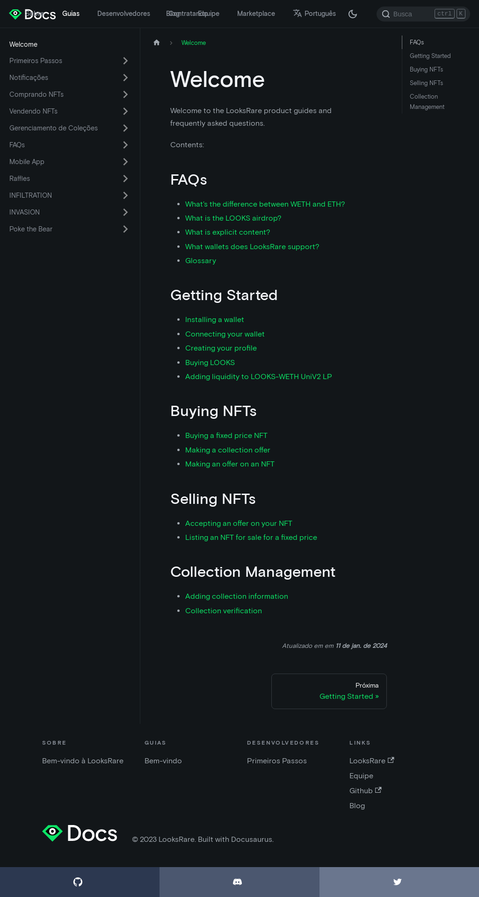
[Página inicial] (157, 43)
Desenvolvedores (123, 13)
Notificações (28, 77)
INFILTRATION (30, 195)
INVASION (24, 212)
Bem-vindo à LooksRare (82, 760)
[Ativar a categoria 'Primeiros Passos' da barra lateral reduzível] (125, 60)
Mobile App (26, 162)
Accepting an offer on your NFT (238, 523)
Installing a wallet (214, 319)
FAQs (17, 145)
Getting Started (430, 55)
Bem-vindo (163, 760)
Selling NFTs (426, 82)
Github (365, 790)
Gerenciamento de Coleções (53, 128)
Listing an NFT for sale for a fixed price (251, 537)
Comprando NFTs (36, 94)
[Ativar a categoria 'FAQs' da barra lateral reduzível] (125, 144)
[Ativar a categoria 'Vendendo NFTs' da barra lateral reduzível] (125, 111)
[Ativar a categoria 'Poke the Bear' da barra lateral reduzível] (125, 229)
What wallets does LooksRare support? (252, 246)
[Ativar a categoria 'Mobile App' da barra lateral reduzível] (125, 161)
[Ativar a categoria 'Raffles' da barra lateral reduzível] (125, 178)
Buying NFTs (426, 69)
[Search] (423, 14)
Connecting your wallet (225, 334)
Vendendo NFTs (33, 111)
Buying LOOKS (210, 362)
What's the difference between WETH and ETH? (265, 204)
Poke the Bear (30, 229)
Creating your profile (221, 348)
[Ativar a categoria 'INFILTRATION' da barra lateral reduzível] (125, 195)
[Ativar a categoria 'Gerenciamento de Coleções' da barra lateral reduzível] (125, 128)
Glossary (200, 260)
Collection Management (427, 101)
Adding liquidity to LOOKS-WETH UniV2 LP (258, 376)
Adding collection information (236, 596)
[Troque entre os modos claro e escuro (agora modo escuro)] (352, 14)
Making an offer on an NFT (230, 463)
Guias (71, 13)
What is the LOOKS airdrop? (233, 218)
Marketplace (256, 13)
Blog (173, 13)
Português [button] (314, 13)
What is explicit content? (227, 232)
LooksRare (371, 760)
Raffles (19, 178)
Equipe (208, 13)
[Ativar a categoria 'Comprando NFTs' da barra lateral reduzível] (125, 94)
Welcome (23, 44)
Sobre (34, 13)
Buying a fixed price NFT (226, 435)
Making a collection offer (227, 449)
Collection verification (223, 610)
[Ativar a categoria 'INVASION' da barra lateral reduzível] (125, 212)
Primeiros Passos (35, 61)
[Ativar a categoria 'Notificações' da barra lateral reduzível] (125, 77)
